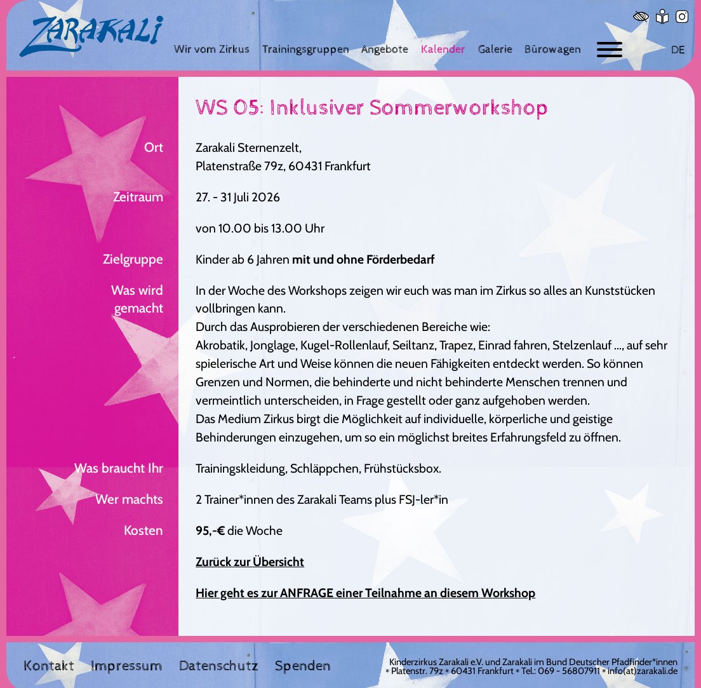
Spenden (303, 666)
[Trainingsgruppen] (305, 49)
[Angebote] (384, 49)
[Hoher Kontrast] (641, 16)
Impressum (127, 666)
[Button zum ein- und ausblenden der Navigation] (609, 50)
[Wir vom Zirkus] (212, 49)
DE (677, 50)
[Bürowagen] (552, 49)
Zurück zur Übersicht (250, 561)
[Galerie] (495, 49)
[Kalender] (443, 49)
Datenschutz (218, 666)
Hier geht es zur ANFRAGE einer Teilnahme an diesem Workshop (365, 592)
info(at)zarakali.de (643, 671)
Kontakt (48, 666)
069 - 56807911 (569, 671)
